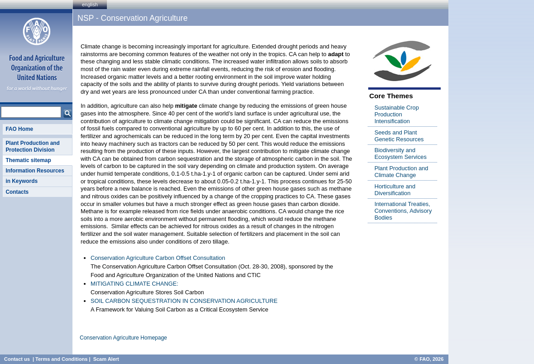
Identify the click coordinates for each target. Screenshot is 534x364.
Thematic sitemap (28, 160)
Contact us (17, 359)
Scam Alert (106, 359)
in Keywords (21, 181)
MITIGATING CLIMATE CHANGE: (134, 283)
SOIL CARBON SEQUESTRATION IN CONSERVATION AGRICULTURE (184, 300)
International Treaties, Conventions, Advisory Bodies (403, 211)
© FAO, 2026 (428, 359)
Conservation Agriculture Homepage (123, 338)
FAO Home (19, 129)
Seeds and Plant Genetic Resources (399, 136)
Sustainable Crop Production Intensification (397, 114)
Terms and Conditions (61, 359)
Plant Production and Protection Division (32, 146)
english (90, 4)
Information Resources (34, 171)
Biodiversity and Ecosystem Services (401, 153)
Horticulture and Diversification (395, 189)
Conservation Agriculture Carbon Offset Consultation (158, 257)
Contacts (17, 192)
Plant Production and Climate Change (401, 171)
